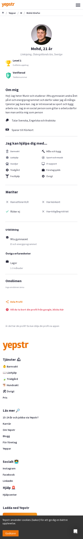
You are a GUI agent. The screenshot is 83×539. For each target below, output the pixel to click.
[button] (75, 531)
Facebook (9, 474)
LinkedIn (8, 481)
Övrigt (49, 176)
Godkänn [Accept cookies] (10, 533)
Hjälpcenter (10, 494)
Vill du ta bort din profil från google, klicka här (37, 309)
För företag (10, 442)
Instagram (9, 468)
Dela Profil (16, 301)
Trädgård (15, 170)
